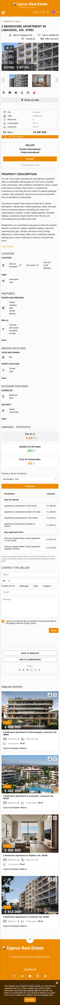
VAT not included (16, 137)
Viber (35, 586)
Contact (30, 159)
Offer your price (51, 39)
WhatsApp (24, 586)
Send (53, 630)
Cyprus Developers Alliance (15, 748)
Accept (30, 1000)
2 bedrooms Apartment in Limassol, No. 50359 (26, 917)
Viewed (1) (30, 39)
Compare (30, 486)
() (37, 12)
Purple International (30, 152)
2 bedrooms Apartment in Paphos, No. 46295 (25, 855)
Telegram (47, 586)
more (4, 340)
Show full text (7, 246)
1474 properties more (30, 165)
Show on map (31, 100)
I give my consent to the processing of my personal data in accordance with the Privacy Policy (31, 622)
